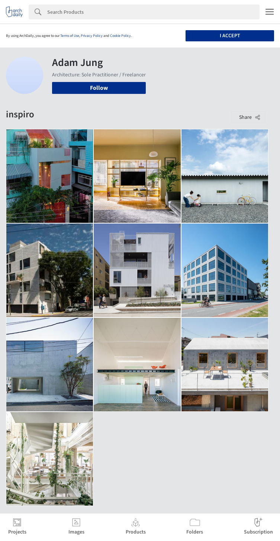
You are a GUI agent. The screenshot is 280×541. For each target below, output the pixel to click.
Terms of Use (69, 35)
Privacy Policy (92, 35)
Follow (99, 88)
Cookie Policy (120, 35)
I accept (230, 35)
